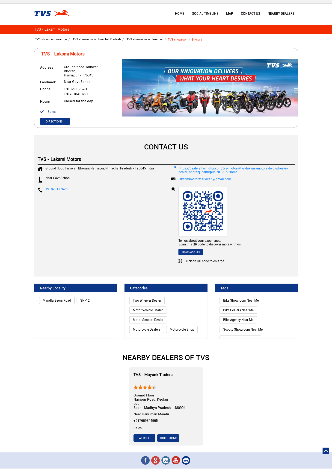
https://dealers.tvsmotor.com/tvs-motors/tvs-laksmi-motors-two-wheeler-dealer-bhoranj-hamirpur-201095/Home (233, 170)
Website (144, 438)
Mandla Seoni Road (57, 301)
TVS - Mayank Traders (153, 375)
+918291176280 (76, 89)
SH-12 (85, 301)
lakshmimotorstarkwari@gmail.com (204, 179)
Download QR (191, 252)
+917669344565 (145, 421)
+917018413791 (76, 95)
